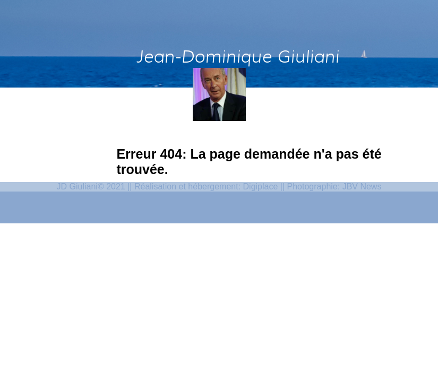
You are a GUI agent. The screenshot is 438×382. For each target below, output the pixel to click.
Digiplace (260, 345)
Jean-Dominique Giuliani (237, 56)
